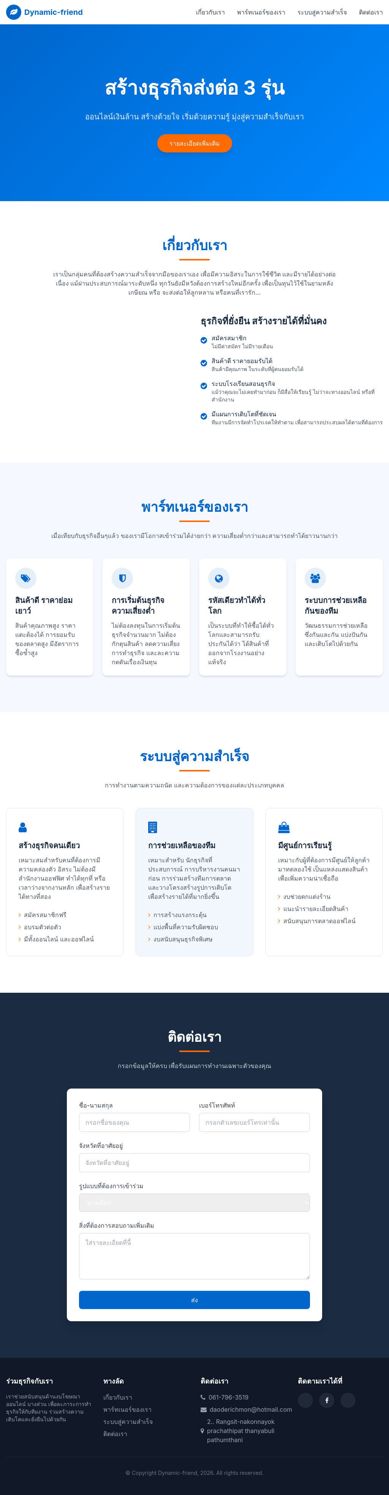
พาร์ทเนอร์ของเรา (261, 12)
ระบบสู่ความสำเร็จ (322, 12)
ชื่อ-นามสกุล (96, 1105)
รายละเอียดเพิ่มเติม (194, 143)
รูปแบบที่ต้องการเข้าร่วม (111, 1186)
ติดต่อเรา (371, 12)
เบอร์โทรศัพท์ (217, 1105)
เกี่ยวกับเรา (210, 12)
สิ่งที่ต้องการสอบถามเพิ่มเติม (116, 1225)
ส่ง (194, 1300)
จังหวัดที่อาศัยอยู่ (101, 1145)
